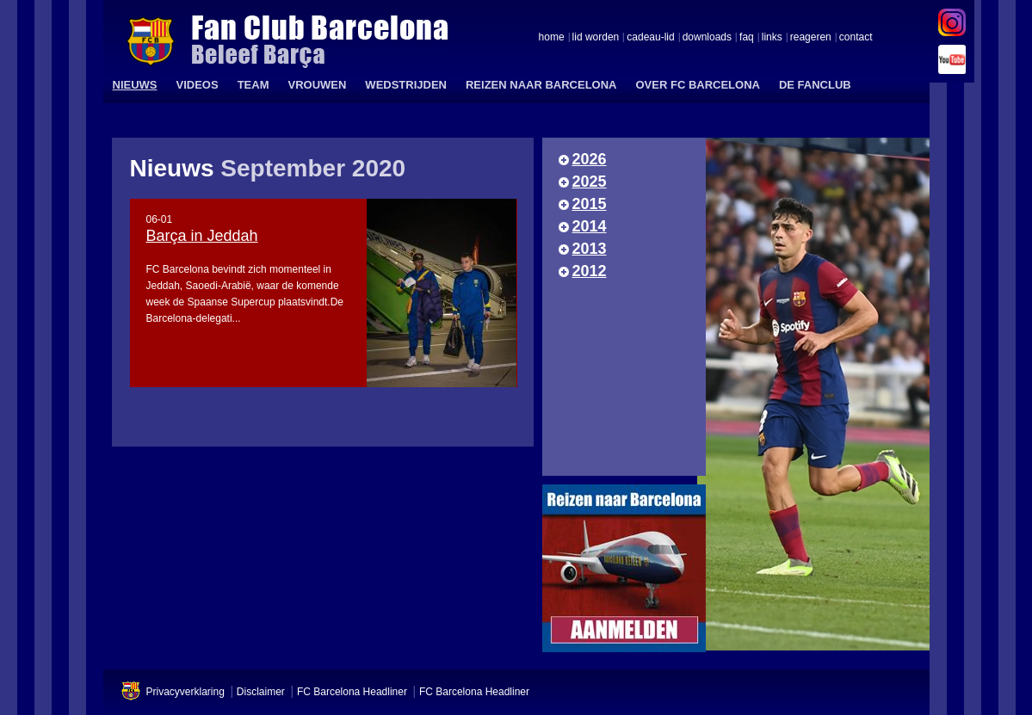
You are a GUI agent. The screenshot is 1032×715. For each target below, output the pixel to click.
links (772, 38)
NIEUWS (135, 84)
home (552, 38)
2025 (589, 181)
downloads (707, 38)
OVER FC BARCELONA (697, 84)
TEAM (253, 84)
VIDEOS (197, 84)
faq (746, 38)
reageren (810, 38)
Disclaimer (261, 692)
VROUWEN (316, 84)
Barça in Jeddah (202, 235)
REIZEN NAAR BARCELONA (541, 84)
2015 (589, 204)
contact (856, 38)
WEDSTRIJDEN (406, 84)
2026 (589, 159)
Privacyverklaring (185, 692)
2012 (589, 271)
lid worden (596, 38)
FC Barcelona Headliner (352, 692)
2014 (589, 226)
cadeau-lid (650, 38)
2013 (589, 248)
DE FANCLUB (815, 84)
